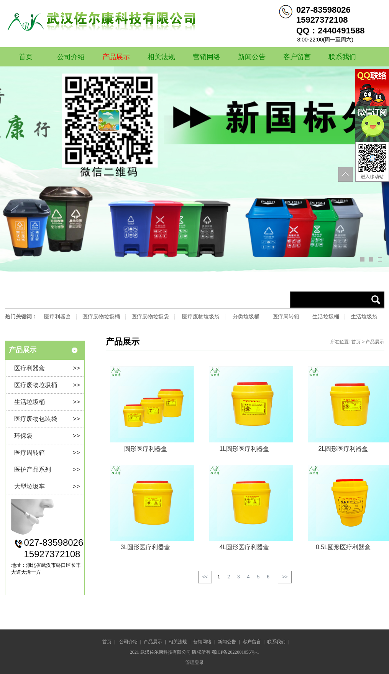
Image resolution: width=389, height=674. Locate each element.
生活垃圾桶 (325, 316)
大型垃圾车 (47, 486)
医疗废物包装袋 (47, 419)
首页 (26, 57)
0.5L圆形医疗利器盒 (343, 547)
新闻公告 (252, 57)
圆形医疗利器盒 (145, 448)
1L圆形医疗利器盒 (244, 448)
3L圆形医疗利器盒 (146, 547)
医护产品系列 (47, 469)
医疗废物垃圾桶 (101, 316)
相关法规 (161, 57)
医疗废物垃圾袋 (150, 316)
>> (284, 577)
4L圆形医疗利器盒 (244, 547)
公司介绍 (71, 57)
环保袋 (47, 435)
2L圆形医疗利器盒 (343, 448)
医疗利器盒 (57, 316)
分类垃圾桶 (246, 316)
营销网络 (206, 57)
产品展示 (116, 57)
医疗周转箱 (285, 316)
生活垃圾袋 (364, 316)
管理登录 (194, 662)
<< (205, 577)
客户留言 (297, 57)
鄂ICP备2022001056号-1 (235, 652)
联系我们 (342, 57)
